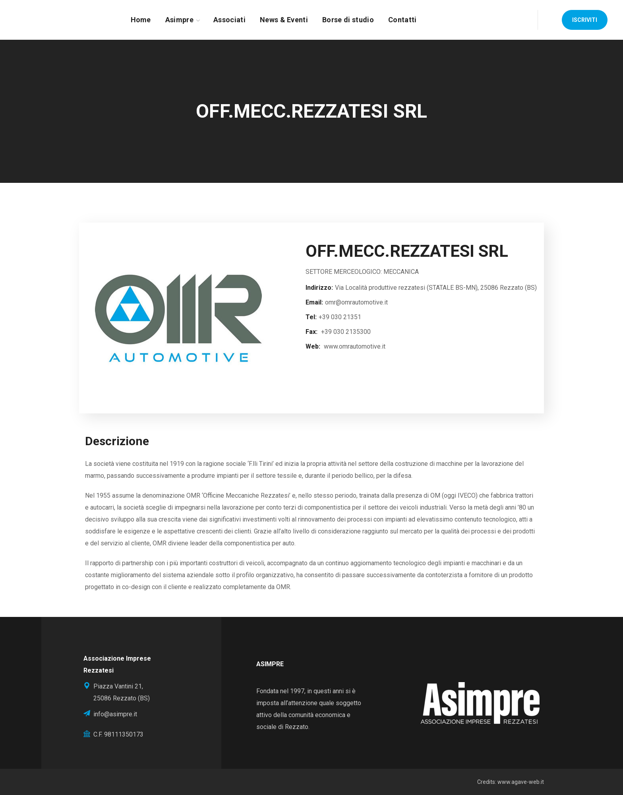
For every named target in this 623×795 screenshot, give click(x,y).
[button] (584, 20)
